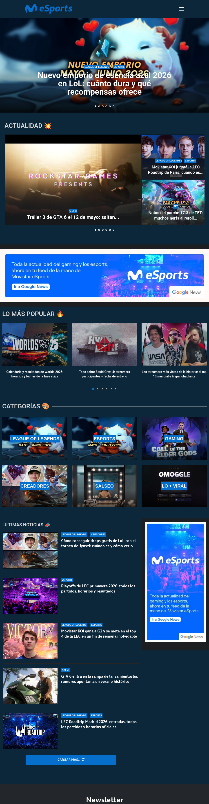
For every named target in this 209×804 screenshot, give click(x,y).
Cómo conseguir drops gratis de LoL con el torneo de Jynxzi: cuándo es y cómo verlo (98, 543)
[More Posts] (71, 760)
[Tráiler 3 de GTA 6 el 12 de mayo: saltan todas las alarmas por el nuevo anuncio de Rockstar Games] (73, 180)
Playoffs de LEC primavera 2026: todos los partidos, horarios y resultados (98, 588)
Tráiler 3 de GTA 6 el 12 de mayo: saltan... (73, 217)
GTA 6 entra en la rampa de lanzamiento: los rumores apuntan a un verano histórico (99, 681)
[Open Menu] (181, 9)
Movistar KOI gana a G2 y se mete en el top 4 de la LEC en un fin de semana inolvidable (99, 633)
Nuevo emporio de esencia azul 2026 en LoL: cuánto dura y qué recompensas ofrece (104, 84)
